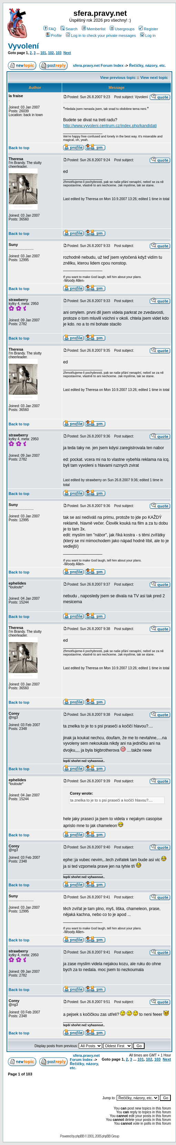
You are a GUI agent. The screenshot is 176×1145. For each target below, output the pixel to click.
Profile (54, 35)
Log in (148, 35)
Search (69, 29)
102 (51, 53)
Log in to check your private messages (101, 35)
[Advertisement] (124, 1082)
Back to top (19, 148)
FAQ (49, 29)
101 (43, 53)
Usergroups (122, 29)
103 (58, 53)
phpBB (79, 1136)
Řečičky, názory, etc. (147, 65)
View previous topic (118, 77)
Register (148, 29)
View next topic (154, 77)
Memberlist (94, 29)
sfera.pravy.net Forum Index (98, 65)
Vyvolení (23, 46)
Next (67, 53)
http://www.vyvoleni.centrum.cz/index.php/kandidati (110, 125)
